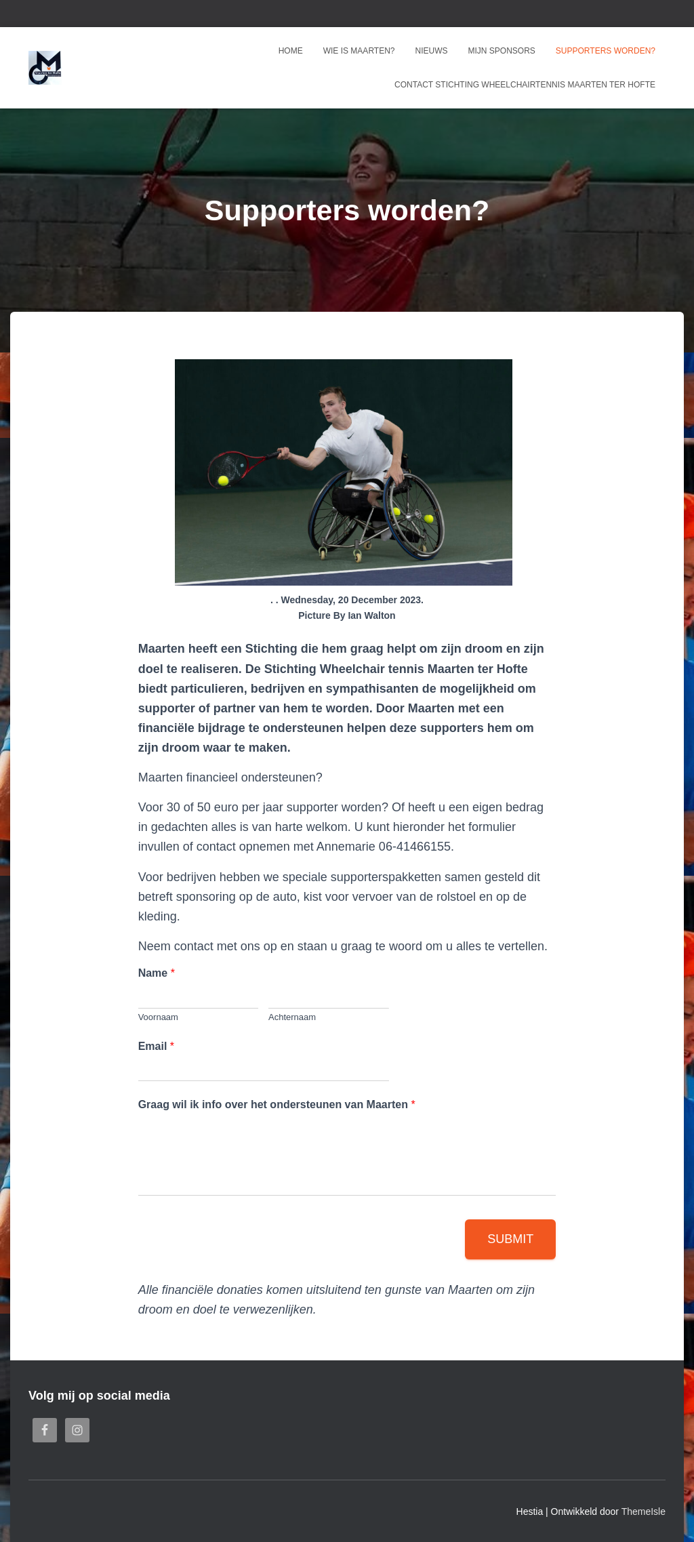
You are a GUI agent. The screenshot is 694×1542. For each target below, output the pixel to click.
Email (156, 1046)
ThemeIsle (643, 1511)
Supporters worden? (605, 51)
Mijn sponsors (501, 51)
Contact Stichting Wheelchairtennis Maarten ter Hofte (524, 84)
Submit (510, 1239)
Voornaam (158, 1017)
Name (156, 973)
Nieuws (431, 51)
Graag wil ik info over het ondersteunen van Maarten (276, 1104)
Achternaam (292, 1017)
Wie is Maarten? (359, 51)
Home (291, 51)
